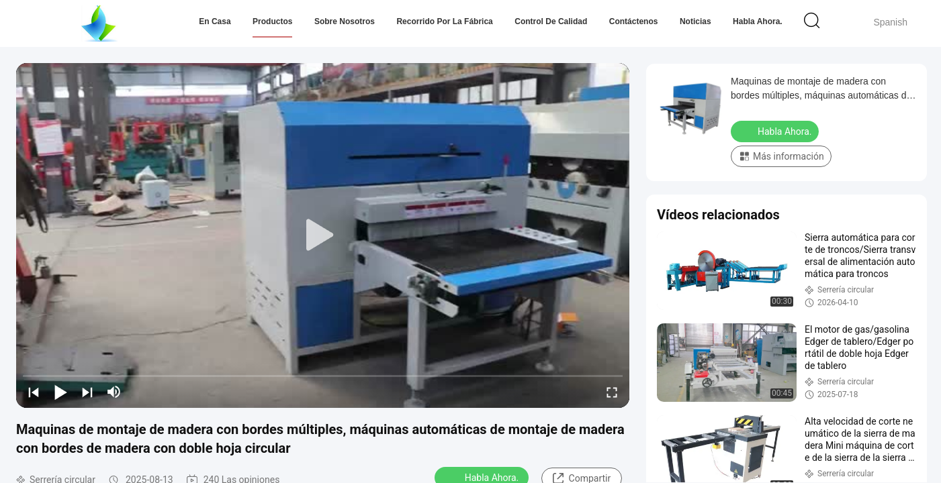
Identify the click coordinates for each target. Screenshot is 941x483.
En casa (214, 21)
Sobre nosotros (344, 21)
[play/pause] (60, 392)
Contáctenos (633, 21)
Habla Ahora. (757, 21)
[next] (87, 392)
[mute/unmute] (114, 392)
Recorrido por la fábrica (444, 21)
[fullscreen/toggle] (611, 392)
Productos (272, 21)
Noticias (695, 21)
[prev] (33, 392)
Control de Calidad (550, 21)
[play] (323, 235)
